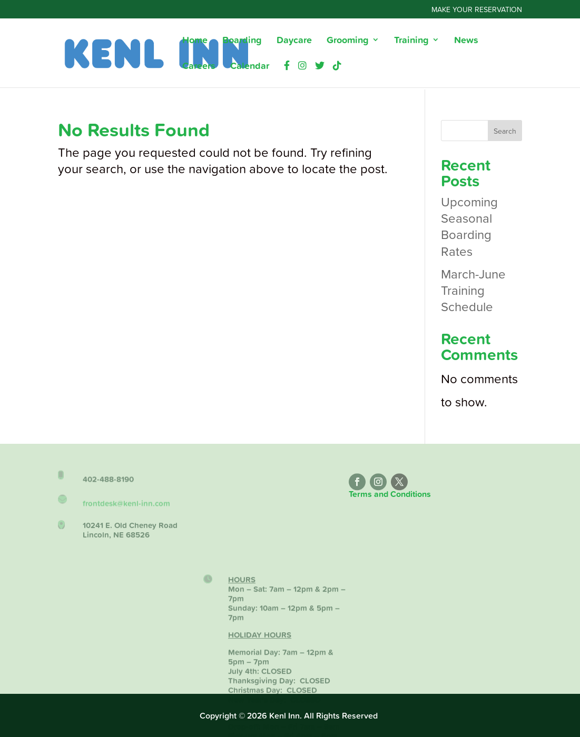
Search (505, 131)
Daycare (294, 41)
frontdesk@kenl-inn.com (126, 507)
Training (411, 41)
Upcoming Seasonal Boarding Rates (469, 226)
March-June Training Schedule (473, 290)
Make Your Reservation (476, 10)
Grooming (348, 41)
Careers (198, 67)
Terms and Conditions (390, 494)
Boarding (242, 41)
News (466, 41)
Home (195, 41)
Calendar (249, 67)
